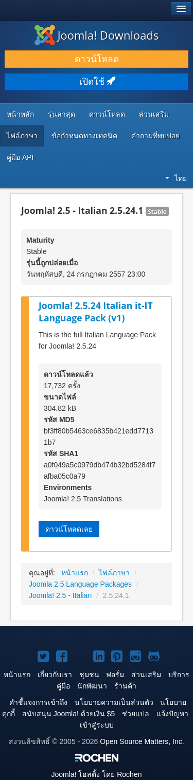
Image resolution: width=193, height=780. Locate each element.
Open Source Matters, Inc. (142, 741)
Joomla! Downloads (96, 35)
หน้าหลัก (20, 114)
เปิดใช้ (96, 82)
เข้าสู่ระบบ (97, 725)
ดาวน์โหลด (97, 59)
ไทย (176, 178)
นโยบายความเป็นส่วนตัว (114, 702)
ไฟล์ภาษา (22, 136)
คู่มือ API (20, 157)
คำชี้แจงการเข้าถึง (38, 702)
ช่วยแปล (135, 714)
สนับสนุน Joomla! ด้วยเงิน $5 (68, 714)
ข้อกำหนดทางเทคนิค (84, 136)
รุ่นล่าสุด (61, 114)
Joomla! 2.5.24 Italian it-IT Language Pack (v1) (96, 311)
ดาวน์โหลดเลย (69, 529)
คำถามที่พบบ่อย (155, 136)
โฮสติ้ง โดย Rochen (96, 774)
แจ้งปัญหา (172, 714)
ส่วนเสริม (154, 114)
